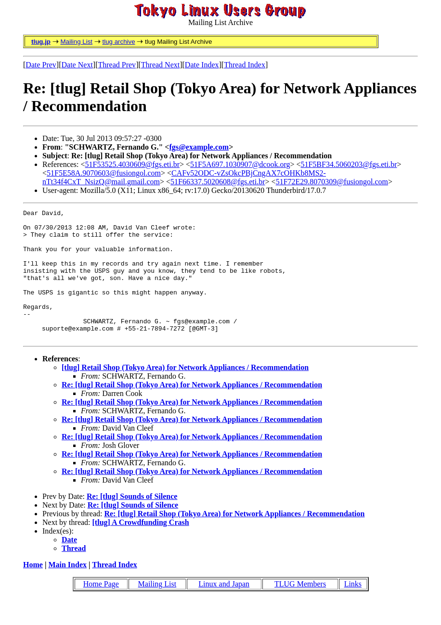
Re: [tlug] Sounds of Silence (132, 522)
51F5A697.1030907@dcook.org (240, 164)
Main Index (67, 591)
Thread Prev (117, 65)
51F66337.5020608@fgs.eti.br (217, 182)
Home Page (101, 610)
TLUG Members (300, 610)
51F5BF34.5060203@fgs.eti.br (348, 164)
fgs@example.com (199, 147)
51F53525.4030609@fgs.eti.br (132, 164)
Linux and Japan (223, 610)
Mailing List (76, 41)
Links (353, 610)
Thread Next (160, 65)
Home (33, 591)
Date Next (77, 65)
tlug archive (118, 41)
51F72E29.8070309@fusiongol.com (332, 182)
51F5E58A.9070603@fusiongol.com (104, 173)
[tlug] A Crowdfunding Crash (140, 548)
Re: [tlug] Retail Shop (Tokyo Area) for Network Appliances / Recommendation (192, 411)
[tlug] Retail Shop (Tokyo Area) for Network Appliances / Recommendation (185, 393)
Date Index (202, 65)
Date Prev (41, 65)
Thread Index (244, 65)
